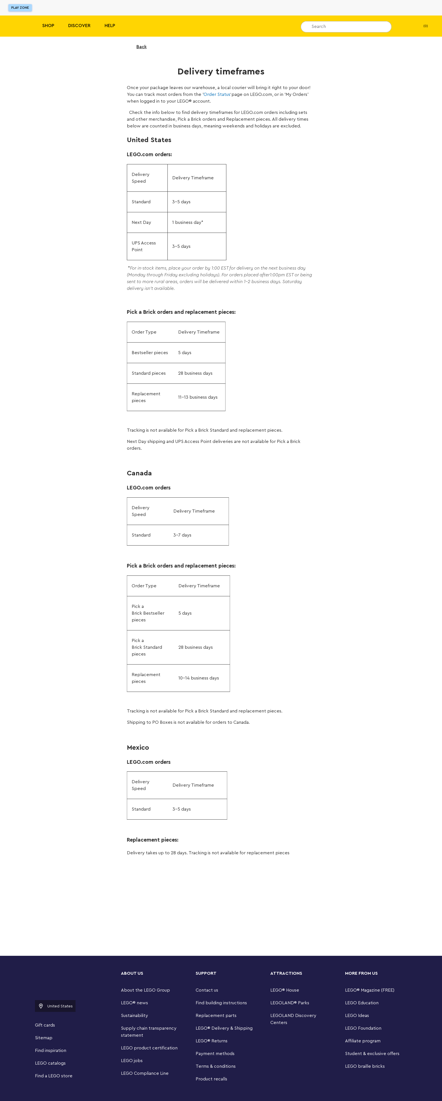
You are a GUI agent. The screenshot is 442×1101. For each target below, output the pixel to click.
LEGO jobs (132, 1060)
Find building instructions (221, 1003)
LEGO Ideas (357, 1015)
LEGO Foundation (363, 1028)
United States (55, 1006)
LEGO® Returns (211, 1041)
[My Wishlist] (404, 26)
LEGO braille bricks (365, 1066)
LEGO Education (362, 1003)
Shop (48, 25)
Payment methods (215, 1053)
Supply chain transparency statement (148, 1032)
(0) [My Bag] (421, 26)
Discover (79, 25)
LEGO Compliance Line (145, 1073)
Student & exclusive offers (372, 1053)
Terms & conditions (216, 1066)
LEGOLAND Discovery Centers (293, 1019)
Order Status (217, 94)
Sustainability (134, 1015)
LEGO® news (134, 1003)
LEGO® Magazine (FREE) (369, 990)
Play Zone (20, 7)
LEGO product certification (149, 1048)
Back (138, 46)
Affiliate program (363, 1041)
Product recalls (211, 1079)
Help (110, 25)
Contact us (207, 990)
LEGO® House (284, 990)
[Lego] (16, 26)
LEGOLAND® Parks (289, 1003)
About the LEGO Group (145, 990)
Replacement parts (216, 1015)
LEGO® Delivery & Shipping (224, 1028)
